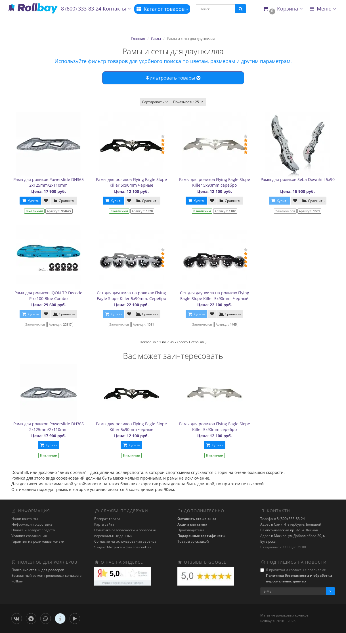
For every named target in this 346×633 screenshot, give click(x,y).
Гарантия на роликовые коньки (37, 541)
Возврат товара (107, 518)
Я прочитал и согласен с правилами (296, 575)
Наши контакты (24, 518)
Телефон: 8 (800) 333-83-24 (282, 518)
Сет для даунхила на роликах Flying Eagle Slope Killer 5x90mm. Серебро (131, 295)
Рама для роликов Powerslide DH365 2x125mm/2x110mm (48, 182)
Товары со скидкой (193, 541)
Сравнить (64, 200)
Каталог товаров (162, 8)
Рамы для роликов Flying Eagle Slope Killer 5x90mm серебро (214, 182)
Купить (30, 200)
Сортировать (155, 101)
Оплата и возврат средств (33, 530)
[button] (282, 9)
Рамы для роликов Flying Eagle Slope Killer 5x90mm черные (131, 182)
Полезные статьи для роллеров (37, 569)
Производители (190, 530)
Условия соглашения (29, 535)
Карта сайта (104, 524)
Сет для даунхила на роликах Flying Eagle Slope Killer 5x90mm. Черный (214, 295)
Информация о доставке (32, 524)
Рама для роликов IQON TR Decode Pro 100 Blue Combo (48, 295)
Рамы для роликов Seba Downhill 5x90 (298, 179)
